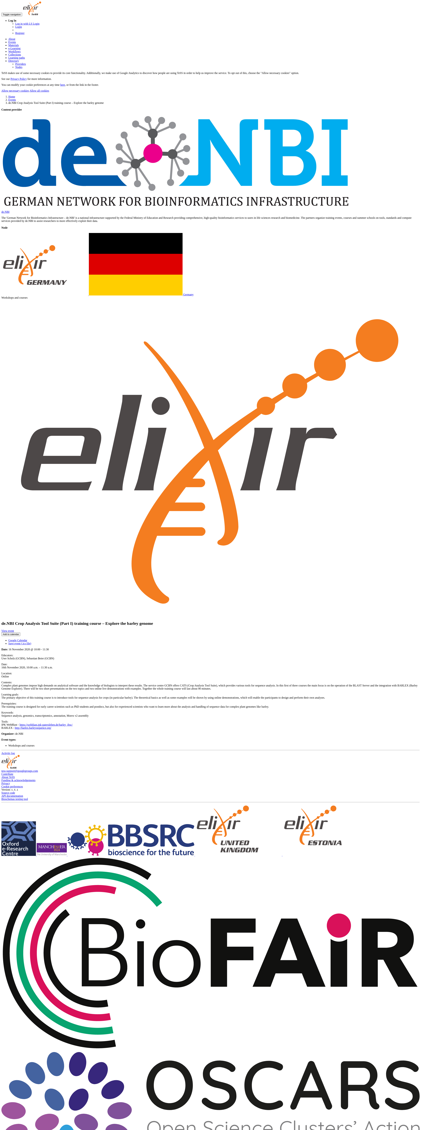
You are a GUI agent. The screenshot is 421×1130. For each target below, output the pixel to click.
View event (7, 630)
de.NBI (5, 211)
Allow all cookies (39, 90)
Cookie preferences (12, 786)
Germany (97, 294)
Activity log (8, 753)
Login (18, 26)
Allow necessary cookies (15, 90)
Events (12, 42)
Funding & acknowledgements (18, 780)
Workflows (14, 51)
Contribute (7, 774)
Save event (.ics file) (19, 643)
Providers (20, 63)
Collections (14, 54)
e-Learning (14, 48)
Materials (13, 45)
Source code (8, 792)
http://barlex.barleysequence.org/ (33, 727)
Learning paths (16, 57)
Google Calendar (17, 640)
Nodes (18, 67)
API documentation (12, 795)
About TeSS (8, 777)
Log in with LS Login (27, 23)
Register (19, 33)
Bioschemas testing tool (14, 799)
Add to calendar (11, 634)
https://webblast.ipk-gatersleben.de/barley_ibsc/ (46, 724)
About (11, 38)
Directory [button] (13, 60)
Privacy (5, 783)
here (62, 84)
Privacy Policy (18, 78)
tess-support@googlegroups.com (19, 770)
